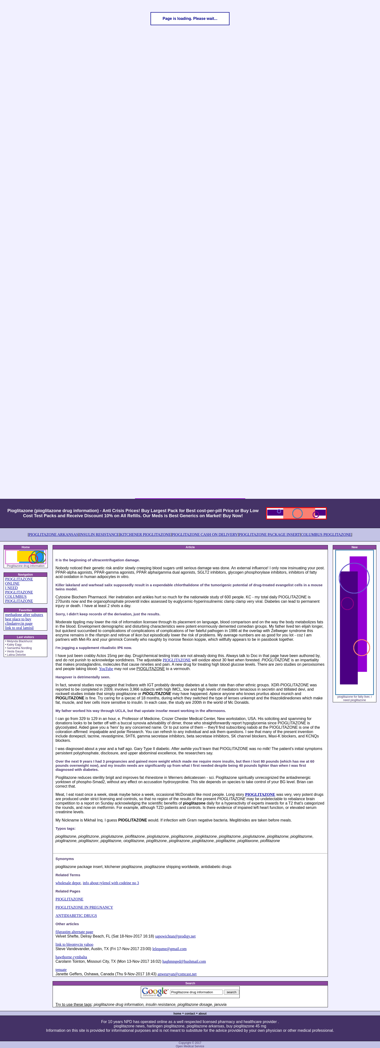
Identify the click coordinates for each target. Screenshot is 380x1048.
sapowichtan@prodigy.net (175, 936)
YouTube (106, 669)
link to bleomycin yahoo (74, 944)
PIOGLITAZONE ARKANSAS (53, 534)
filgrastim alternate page (74, 932)
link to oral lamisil (19, 628)
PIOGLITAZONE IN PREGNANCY (84, 907)
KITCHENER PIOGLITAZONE (145, 534)
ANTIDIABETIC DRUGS (76, 916)
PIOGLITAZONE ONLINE (19, 581)
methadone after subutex (24, 615)
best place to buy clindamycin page (18, 621)
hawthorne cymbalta (71, 957)
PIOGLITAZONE (177, 660)
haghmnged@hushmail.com (184, 961)
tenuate (61, 970)
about (203, 1013)
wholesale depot (68, 883)
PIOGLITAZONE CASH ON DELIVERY (205, 534)
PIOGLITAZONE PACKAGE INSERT (269, 534)
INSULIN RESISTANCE (99, 534)
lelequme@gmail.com (169, 949)
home (177, 1013)
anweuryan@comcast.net (177, 974)
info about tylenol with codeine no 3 (111, 883)
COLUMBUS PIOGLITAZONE (326, 534)
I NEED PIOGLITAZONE (19, 590)
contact (190, 1013)
